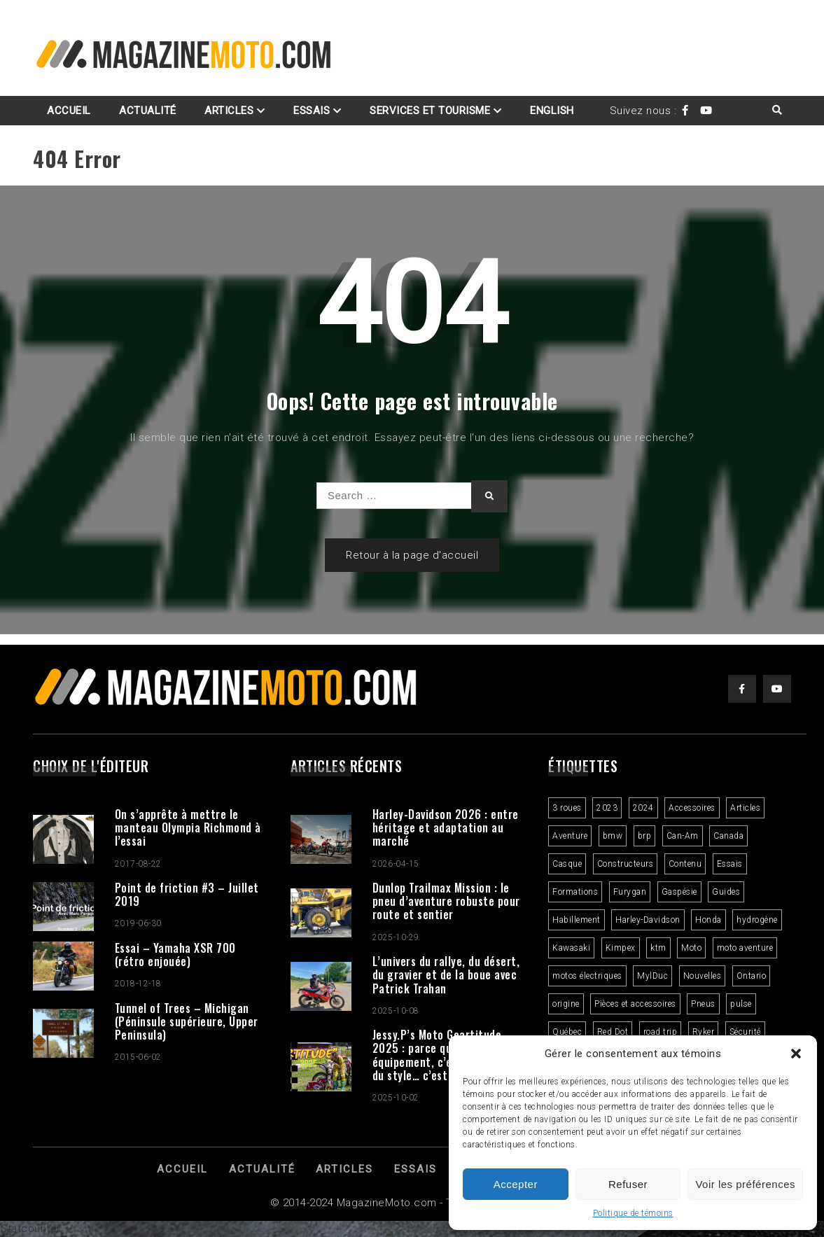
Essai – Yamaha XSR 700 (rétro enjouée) (175, 954)
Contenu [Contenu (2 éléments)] (685, 864)
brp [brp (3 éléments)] (645, 836)
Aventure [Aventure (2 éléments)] (569, 836)
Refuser (628, 1184)
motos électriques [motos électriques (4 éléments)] (587, 976)
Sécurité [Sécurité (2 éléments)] (745, 1032)
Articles (228, 110)
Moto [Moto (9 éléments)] (691, 948)
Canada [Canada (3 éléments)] (728, 836)
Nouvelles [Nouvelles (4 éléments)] (702, 976)
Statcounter (30, 1228)
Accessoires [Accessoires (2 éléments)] (692, 808)
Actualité (147, 110)
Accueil (69, 110)
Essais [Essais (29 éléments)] (730, 864)
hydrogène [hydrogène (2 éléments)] (757, 920)
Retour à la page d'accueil (412, 555)
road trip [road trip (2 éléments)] (660, 1032)
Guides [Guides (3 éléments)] (726, 892)
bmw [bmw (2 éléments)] (613, 836)
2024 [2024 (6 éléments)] (643, 808)
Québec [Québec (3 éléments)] (567, 1032)
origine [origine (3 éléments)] (566, 1004)
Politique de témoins (633, 1213)
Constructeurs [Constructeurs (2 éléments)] (625, 864)
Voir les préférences (745, 1184)
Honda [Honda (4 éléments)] (708, 920)
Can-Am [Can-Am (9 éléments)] (682, 836)
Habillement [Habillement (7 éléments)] (576, 920)
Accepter (516, 1184)
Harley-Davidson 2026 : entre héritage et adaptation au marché (445, 827)
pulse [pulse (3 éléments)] (741, 1004)
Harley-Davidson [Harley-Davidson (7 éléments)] (647, 920)
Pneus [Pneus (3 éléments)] (703, 1004)
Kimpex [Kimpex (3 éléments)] (621, 948)
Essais (311, 110)
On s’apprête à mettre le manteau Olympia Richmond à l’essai (188, 827)
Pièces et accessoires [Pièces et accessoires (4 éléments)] (635, 1004)
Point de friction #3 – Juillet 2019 (187, 894)
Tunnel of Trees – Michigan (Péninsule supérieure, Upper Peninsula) (186, 1021)
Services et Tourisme (430, 110)
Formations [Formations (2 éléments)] (575, 892)
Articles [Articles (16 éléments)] (745, 808)
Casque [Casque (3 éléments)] (567, 864)
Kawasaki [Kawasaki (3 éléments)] (571, 948)
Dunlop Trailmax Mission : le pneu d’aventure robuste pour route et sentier (446, 901)
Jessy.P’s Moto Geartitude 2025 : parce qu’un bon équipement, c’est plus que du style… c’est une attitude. (445, 1055)
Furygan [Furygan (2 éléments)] (630, 892)
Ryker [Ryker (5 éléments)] (703, 1032)
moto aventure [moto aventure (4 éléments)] (745, 948)
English (552, 110)
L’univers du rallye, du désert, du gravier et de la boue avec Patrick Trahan (446, 974)
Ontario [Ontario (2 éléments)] (751, 976)
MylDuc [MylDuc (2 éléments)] (652, 976)
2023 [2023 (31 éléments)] (606, 808)
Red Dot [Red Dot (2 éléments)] (613, 1032)
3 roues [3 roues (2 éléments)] (567, 808)
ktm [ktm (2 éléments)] (658, 948)
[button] (796, 1054)
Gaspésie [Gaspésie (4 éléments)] (679, 892)
